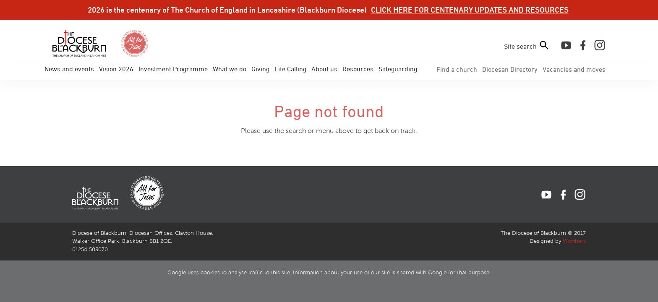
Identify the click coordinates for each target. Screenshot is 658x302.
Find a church (456, 69)
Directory (510, 69)
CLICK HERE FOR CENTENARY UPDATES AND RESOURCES (470, 9)
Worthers (574, 241)
